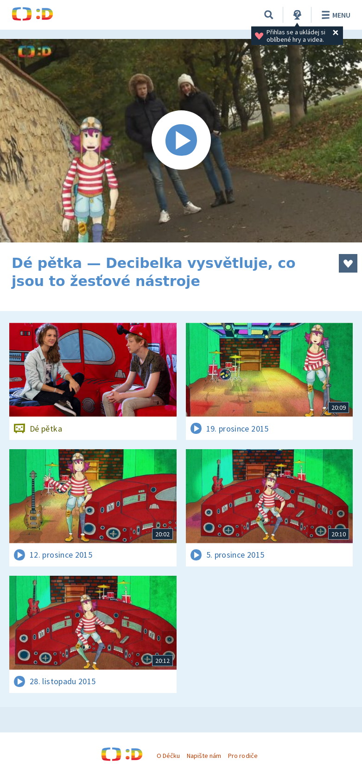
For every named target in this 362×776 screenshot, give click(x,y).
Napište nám (204, 755)
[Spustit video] (181, 140)
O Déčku (168, 755)
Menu (334, 15)
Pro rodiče (242, 755)
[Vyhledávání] (269, 15)
